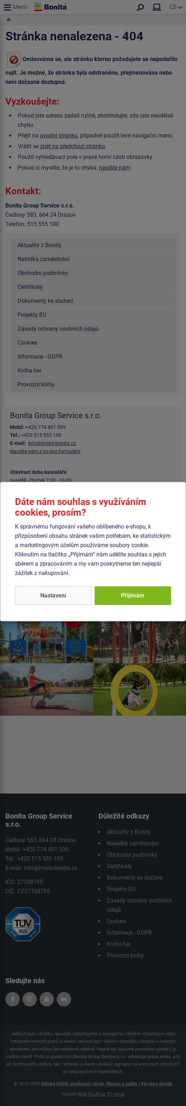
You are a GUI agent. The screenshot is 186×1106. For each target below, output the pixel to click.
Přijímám (132, 595)
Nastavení (53, 595)
